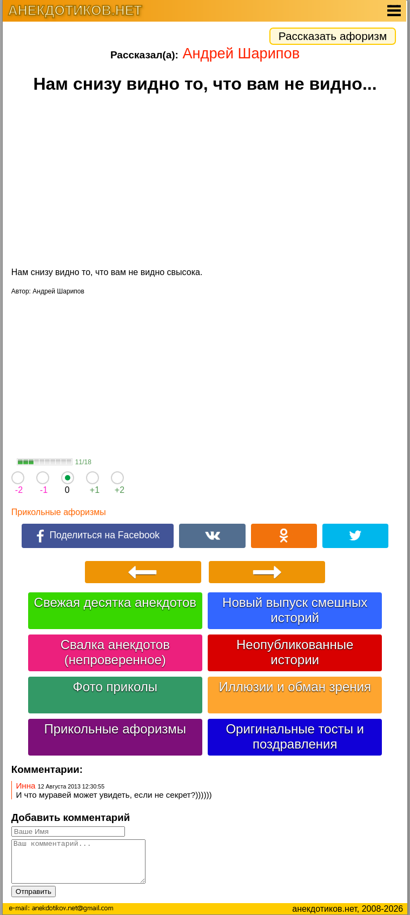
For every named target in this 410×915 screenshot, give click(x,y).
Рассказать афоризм (333, 36)
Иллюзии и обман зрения (295, 686)
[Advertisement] (205, 181)
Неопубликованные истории (294, 652)
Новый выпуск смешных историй (294, 610)
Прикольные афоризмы (58, 512)
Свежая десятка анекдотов (115, 602)
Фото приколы (115, 686)
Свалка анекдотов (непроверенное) (115, 652)
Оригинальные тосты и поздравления (295, 736)
